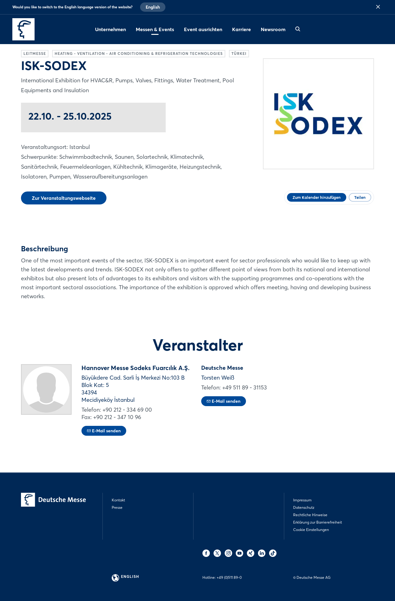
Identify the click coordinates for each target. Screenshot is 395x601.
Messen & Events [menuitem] (155, 29)
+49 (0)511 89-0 (229, 577)
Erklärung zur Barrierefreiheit (317, 522)
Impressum (302, 500)
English (153, 7)
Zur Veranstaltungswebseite (64, 198)
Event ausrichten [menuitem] (203, 29)
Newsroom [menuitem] (273, 29)
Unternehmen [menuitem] (110, 29)
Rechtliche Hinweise (310, 514)
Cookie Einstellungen (311, 529)
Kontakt (118, 500)
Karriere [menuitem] (241, 29)
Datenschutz (303, 507)
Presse (117, 507)
